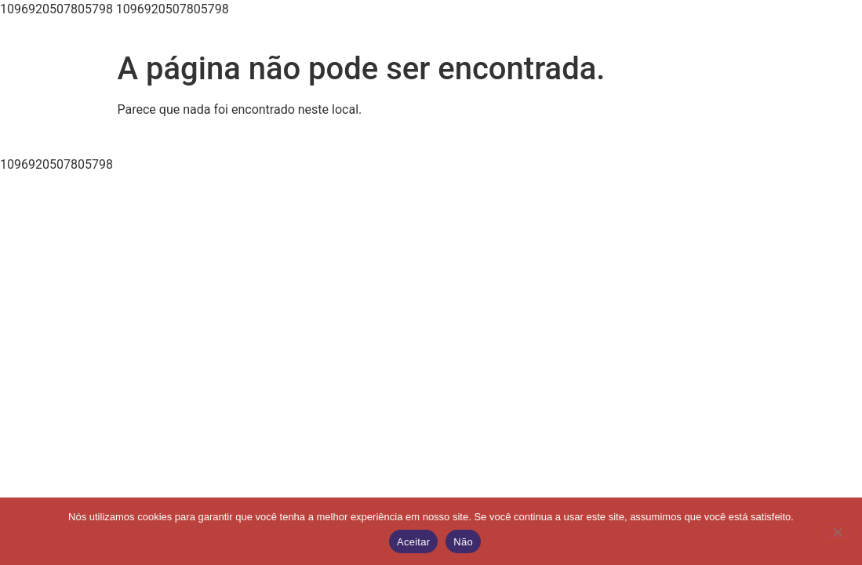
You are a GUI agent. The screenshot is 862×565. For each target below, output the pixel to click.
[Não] (837, 530)
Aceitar (413, 542)
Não (463, 542)
